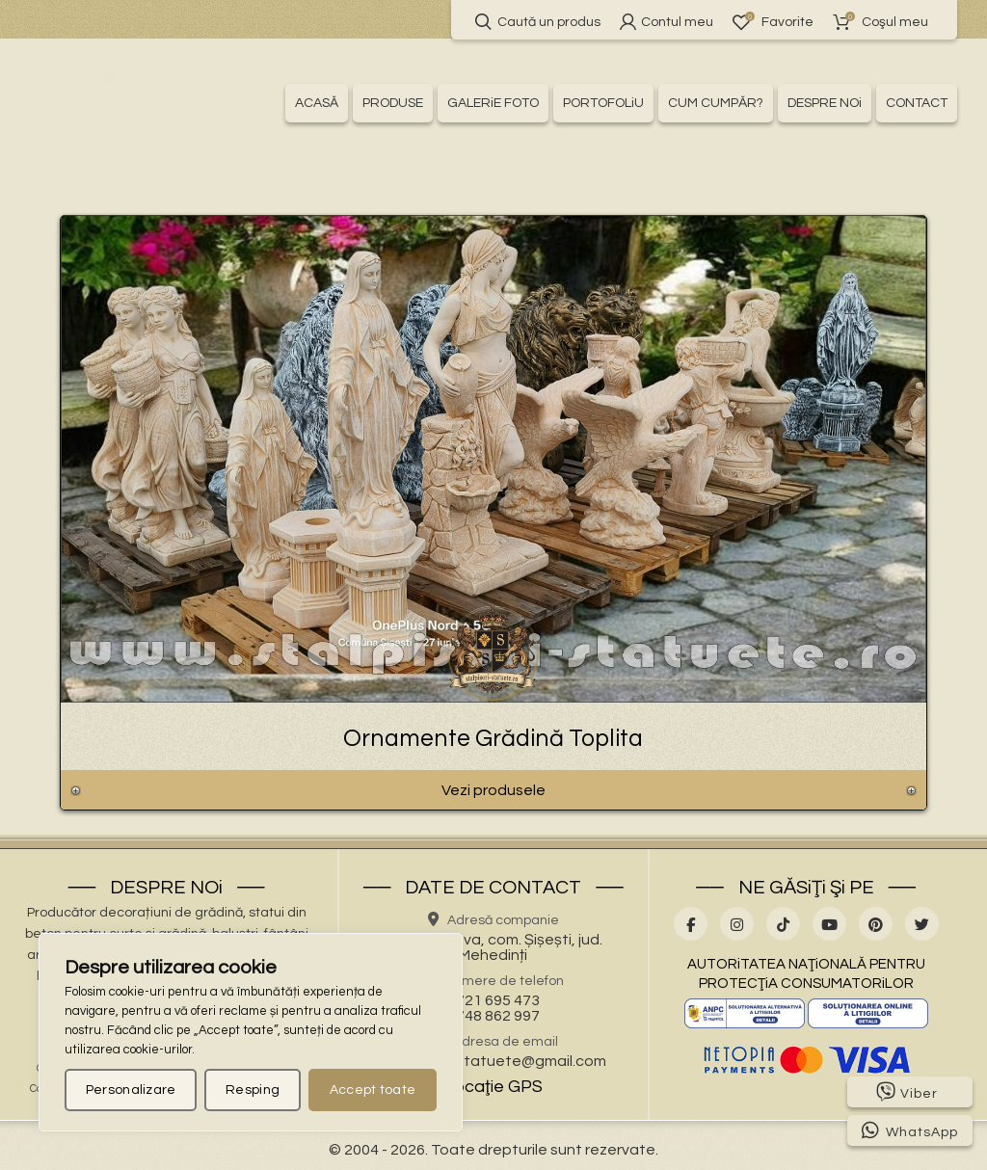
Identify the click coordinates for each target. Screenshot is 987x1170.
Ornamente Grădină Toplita (493, 738)
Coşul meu (880, 22)
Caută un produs (537, 21)
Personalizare (131, 1090)
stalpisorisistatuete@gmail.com (493, 1061)
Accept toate (373, 1090)
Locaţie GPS (493, 1086)
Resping (253, 1090)
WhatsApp (910, 1130)
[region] (251, 1032)
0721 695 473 (493, 1000)
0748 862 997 (493, 1016)
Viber (907, 1092)
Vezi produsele (493, 790)
